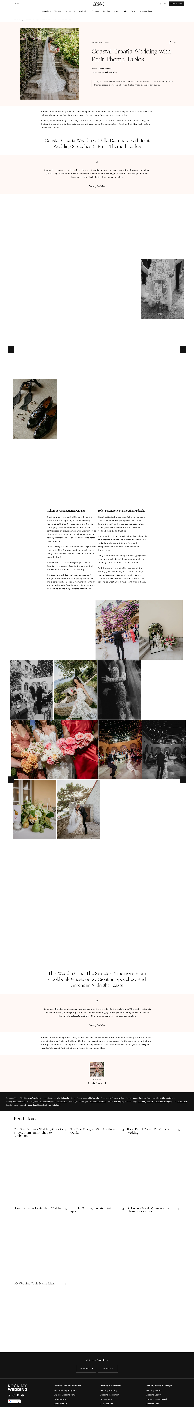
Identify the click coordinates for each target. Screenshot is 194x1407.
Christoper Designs (163, 1102)
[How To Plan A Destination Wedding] (40, 1241)
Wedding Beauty (153, 1395)
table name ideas (97, 1048)
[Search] (12, 4)
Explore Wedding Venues (65, 1395)
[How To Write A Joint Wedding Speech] (96, 1241)
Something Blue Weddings (144, 1098)
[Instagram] (9, 1395)
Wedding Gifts (152, 1404)
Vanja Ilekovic (55, 1105)
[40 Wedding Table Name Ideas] (40, 1315)
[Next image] (183, 349)
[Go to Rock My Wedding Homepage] (17, 1387)
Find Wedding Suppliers (65, 1390)
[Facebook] (18, 1395)
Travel (133, 11)
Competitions (146, 11)
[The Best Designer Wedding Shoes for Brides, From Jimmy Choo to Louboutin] (40, 1164)
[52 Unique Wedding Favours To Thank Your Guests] (153, 1241)
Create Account (176, 3)
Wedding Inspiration (109, 1395)
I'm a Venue (108, 1369)
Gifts (125, 11)
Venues (57, 11)
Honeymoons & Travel (156, 1399)
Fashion (106, 11)
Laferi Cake (182, 1102)
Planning (95, 11)
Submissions (60, 1399)
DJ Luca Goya (31, 1105)
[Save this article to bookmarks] (170, 42)
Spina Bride (45, 1102)
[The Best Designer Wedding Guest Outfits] (96, 1164)
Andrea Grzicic (111, 72)
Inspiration (83, 11)
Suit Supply (119, 1102)
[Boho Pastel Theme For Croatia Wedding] (153, 1164)
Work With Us (60, 1404)
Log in (164, 4)
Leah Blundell (106, 69)
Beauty (117, 11)
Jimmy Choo (62, 1102)
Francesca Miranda (98, 1102)
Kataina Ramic (19, 1102)
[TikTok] (13, 1395)
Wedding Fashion (154, 1390)
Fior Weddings (168, 1098)
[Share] (175, 43)
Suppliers (46, 11)
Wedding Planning (108, 1390)
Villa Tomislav (94, 1098)
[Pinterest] (22, 1395)
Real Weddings (28, 20)
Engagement (69, 11)
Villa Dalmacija (63, 1098)
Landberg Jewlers (145, 1102)
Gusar (15, 1105)
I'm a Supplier (86, 1369)
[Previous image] (11, 349)
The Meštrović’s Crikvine (30, 1098)
